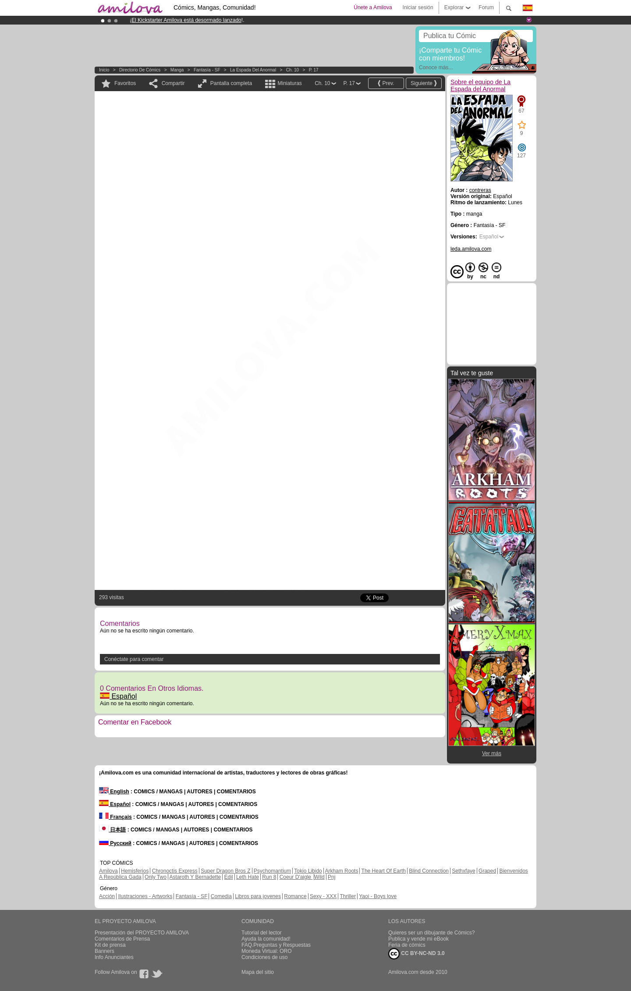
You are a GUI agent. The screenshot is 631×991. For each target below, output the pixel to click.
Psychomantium (272, 871)
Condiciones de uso (264, 957)
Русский (115, 843)
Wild (319, 877)
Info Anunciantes (114, 957)
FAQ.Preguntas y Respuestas (276, 945)
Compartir (173, 83)
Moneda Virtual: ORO (266, 951)
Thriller (348, 896)
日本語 (112, 830)
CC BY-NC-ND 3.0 (416, 953)
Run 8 (269, 877)
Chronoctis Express (175, 871)
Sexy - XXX (323, 896)
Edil (228, 877)
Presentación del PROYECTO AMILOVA (142, 933)
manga (177, 69)
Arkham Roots (341, 871)
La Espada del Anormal (253, 69)
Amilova (108, 871)
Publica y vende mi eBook (418, 939)
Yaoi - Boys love (378, 896)
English (114, 792)
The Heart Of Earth (384, 871)
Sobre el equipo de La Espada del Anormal (480, 85)
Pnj (331, 877)
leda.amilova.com (470, 249)
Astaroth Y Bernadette (195, 877)
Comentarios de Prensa (122, 939)
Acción (107, 896)
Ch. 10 (292, 69)
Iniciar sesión (418, 7)
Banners (104, 951)
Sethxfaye (463, 871)
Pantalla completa (231, 83)
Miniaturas (289, 83)
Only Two (156, 877)
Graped (487, 871)
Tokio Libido (308, 871)
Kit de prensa (110, 945)
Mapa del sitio (257, 972)
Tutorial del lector (261, 933)
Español (118, 696)
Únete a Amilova (373, 7)
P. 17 (314, 69)
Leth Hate (247, 877)
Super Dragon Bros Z (225, 871)
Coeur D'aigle (296, 877)
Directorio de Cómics (139, 69)
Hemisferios (135, 871)
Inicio (104, 69)
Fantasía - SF (207, 69)
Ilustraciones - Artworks (145, 896)
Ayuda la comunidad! (266, 939)
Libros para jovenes (258, 896)
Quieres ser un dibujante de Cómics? (431, 933)
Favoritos (125, 83)
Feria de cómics (406, 945)
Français (115, 817)
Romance (295, 896)
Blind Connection (429, 871)
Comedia (221, 896)
